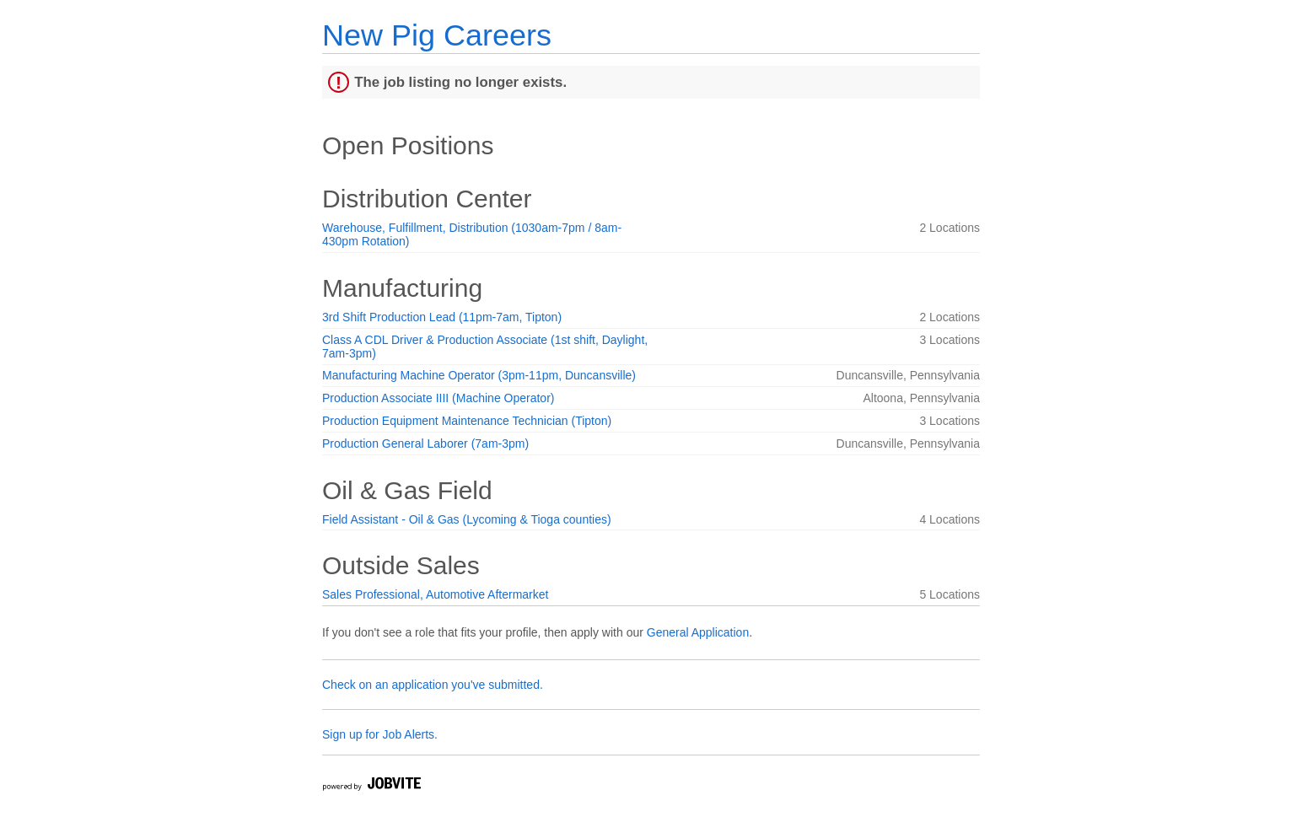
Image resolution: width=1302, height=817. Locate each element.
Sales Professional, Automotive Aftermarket (435, 594)
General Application (698, 632)
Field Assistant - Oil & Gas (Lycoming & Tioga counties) (466, 519)
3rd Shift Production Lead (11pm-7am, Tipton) (442, 317)
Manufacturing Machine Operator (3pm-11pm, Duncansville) (479, 375)
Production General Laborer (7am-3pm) (425, 443)
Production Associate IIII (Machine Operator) (438, 398)
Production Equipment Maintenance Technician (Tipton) (466, 420)
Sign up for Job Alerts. (380, 734)
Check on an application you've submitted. (432, 684)
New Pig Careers (436, 35)
